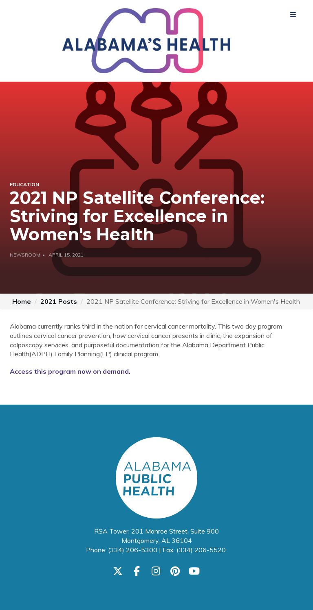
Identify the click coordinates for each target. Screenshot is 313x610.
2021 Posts (58, 301)
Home (21, 301)
